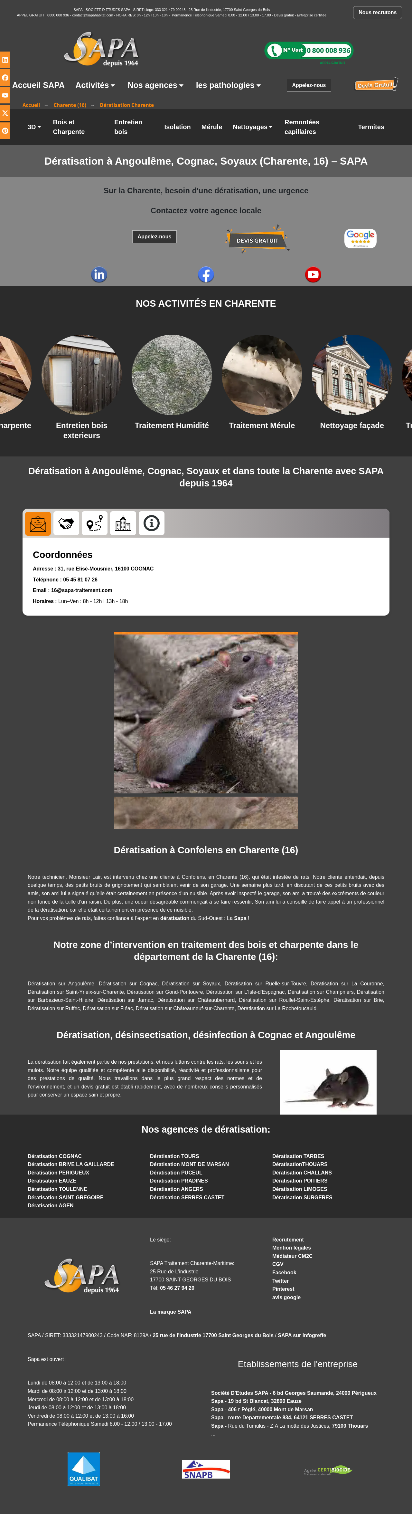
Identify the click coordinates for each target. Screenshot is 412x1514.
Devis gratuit (284, 15)
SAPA (77, 10)
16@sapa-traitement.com (81, 591)
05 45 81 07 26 (80, 580)
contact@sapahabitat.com (92, 15)
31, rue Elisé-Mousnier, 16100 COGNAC (105, 569)
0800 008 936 (58, 15)
